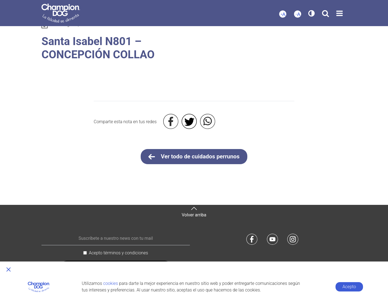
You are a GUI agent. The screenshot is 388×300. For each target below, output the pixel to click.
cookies (110, 283)
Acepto (349, 286)
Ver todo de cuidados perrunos (194, 156)
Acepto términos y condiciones (118, 252)
